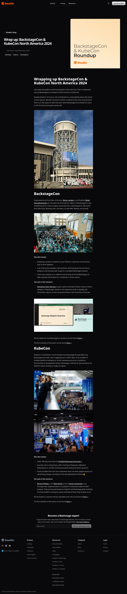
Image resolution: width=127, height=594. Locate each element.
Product (53, 3)
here (80, 338)
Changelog (55, 554)
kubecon (15, 55)
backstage (8, 55)
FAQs (54, 551)
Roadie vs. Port (57, 562)
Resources (73, 3)
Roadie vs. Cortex (58, 565)
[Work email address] (53, 526)
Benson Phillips (43, 484)
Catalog (29, 544)
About (80, 544)
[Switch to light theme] (108, 3)
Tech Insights (31, 554)
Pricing (62, 3)
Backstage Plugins (58, 578)
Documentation (57, 544)
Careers (81, 551)
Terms (105, 544)
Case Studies (56, 547)
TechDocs (30, 551)
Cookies (105, 551)
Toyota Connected (76, 484)
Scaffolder (30, 547)
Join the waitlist (119, 3)
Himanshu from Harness (47, 287)
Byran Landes (69, 200)
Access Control (32, 558)
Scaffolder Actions (58, 581)
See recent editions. (82, 522)
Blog (79, 547)
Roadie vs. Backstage (59, 558)
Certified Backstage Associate (70, 461)
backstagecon (24, 55)
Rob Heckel (59, 484)
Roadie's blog (10, 32)
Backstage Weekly (58, 585)
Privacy (105, 547)
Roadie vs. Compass (58, 569)
